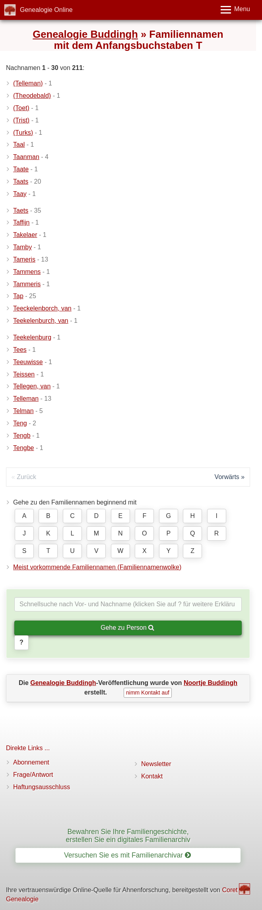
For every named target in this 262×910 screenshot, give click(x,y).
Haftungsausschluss (41, 787)
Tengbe (23, 447)
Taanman (26, 156)
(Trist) (21, 120)
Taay (20, 193)
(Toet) (21, 108)
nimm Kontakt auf (147, 692)
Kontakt (152, 776)
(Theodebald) (32, 95)
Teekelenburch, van (40, 320)
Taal (19, 144)
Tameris (24, 259)
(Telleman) (28, 83)
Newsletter (156, 764)
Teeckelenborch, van (42, 308)
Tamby (22, 247)
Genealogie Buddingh (85, 34)
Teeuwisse (28, 362)
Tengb (22, 435)
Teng (20, 423)
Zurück (26, 476)
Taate (21, 169)
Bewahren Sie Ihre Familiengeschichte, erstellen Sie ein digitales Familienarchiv (128, 835)
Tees (20, 349)
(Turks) (23, 132)
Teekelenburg (32, 337)
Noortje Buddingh (210, 682)
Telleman (26, 398)
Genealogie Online (46, 9)
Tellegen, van (31, 386)
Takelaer (25, 234)
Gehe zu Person (127, 627)
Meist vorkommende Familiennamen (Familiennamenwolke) (97, 567)
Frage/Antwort (33, 774)
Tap (18, 296)
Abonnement (31, 762)
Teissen (24, 374)
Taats (20, 181)
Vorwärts (227, 476)
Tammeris (27, 284)
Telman (23, 410)
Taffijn (21, 222)
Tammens (27, 271)
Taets (20, 210)
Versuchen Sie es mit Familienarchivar (127, 855)
